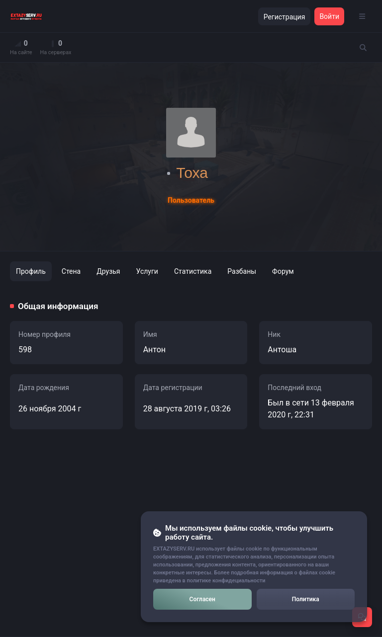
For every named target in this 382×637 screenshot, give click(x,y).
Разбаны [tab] (241, 271)
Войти (329, 16)
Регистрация (284, 17)
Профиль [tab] (31, 271)
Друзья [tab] (108, 271)
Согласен (202, 599)
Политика (305, 599)
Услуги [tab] (147, 271)
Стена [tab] (71, 271)
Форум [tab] (283, 271)
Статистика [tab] (192, 271)
